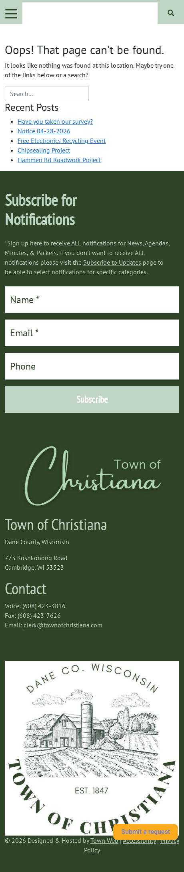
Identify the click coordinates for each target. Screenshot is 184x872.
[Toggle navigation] (11, 13)
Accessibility (139, 840)
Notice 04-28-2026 (44, 131)
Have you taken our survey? (55, 121)
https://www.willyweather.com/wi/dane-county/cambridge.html (44, 657)
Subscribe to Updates (112, 262)
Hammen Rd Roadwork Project (59, 160)
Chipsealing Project (44, 150)
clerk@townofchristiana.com (63, 625)
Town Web (104, 840)
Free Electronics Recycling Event (62, 141)
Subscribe (92, 399)
